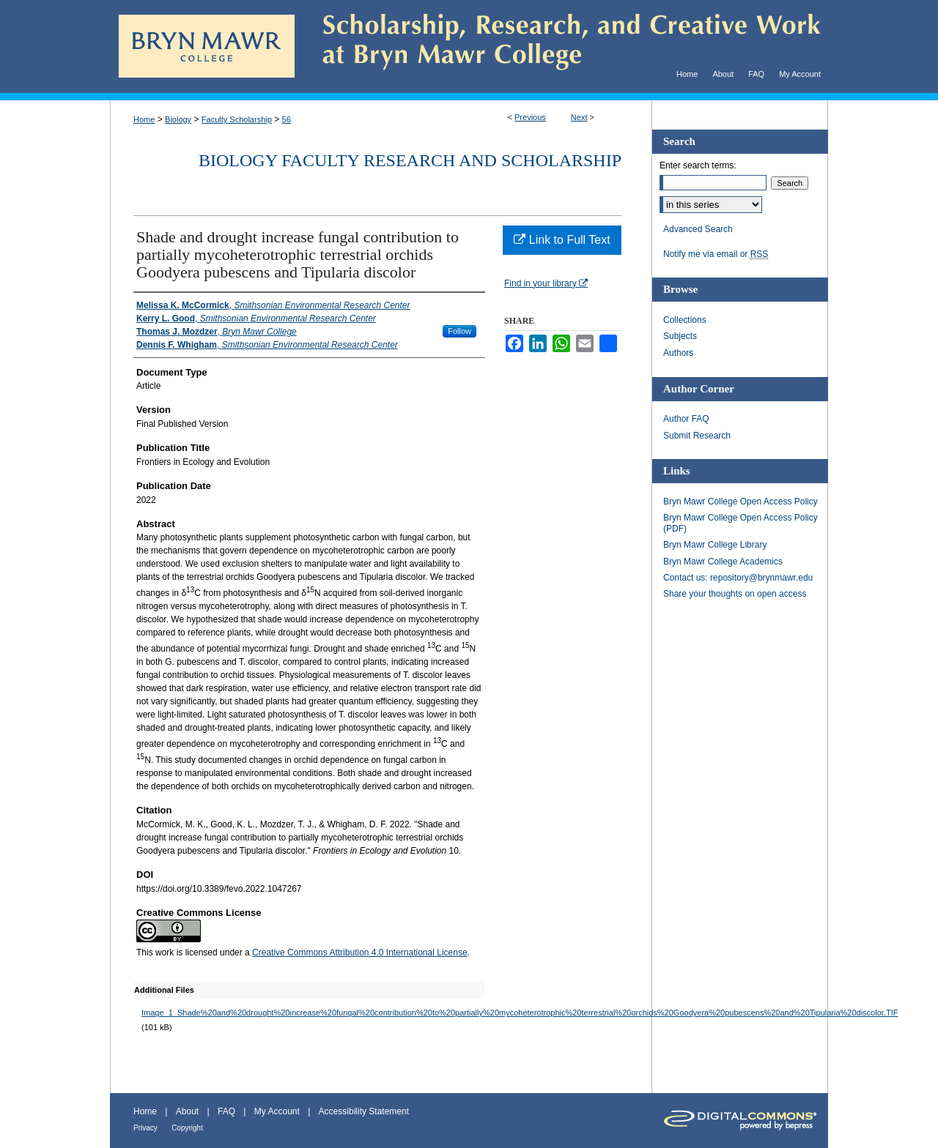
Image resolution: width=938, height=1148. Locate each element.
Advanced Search (698, 229)
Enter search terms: (698, 165)
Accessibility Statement (364, 1111)
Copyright (187, 1128)
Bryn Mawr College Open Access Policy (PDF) (740, 522)
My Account (277, 1111)
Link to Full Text (562, 240)
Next (579, 117)
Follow (459, 331)
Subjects (680, 336)
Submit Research (697, 435)
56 (286, 119)
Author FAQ (686, 419)
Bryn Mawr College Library (715, 545)
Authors (678, 353)
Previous (530, 117)
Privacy (145, 1128)
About (187, 1111)
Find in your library (546, 283)
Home (144, 119)
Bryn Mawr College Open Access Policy (740, 501)
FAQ (226, 1111)
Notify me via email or (715, 254)
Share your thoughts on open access (734, 594)
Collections (684, 320)
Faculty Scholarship (237, 119)
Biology (178, 119)
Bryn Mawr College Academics (723, 561)
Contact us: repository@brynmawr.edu (738, 578)
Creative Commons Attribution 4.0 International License (360, 952)
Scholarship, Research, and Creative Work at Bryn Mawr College (561, 46)
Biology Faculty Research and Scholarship (410, 160)
